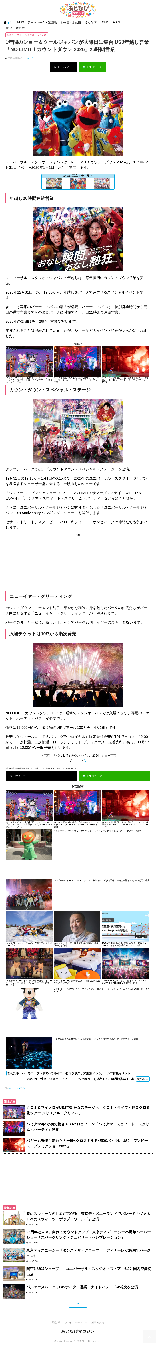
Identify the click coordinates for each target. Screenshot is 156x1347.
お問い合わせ (97, 1322)
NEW (20, 22)
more (78, 1303)
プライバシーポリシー (76, 1322)
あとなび (31, 58)
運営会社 (56, 1322)
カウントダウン (17, 1088)
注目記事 (8, 28)
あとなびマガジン (78, 1331)
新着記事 (20, 28)
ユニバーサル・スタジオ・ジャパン (27, 34)
